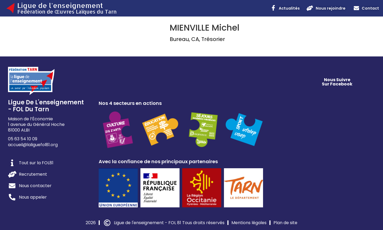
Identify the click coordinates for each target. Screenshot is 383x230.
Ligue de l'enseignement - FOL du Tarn (46, 105)
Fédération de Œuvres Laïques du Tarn (67, 11)
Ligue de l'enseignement (60, 5)
